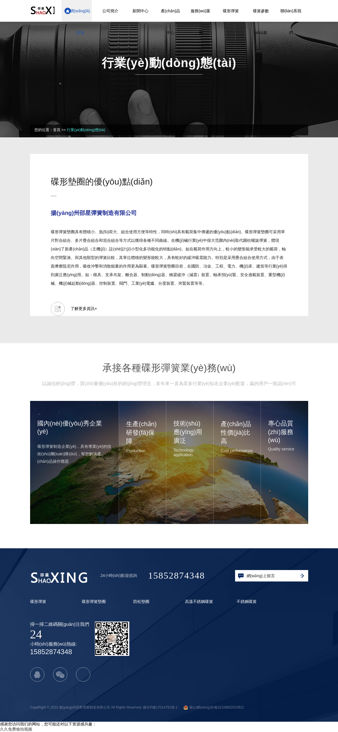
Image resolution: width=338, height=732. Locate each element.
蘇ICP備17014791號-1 (160, 707)
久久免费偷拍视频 (16, 729)
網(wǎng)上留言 (271, 576)
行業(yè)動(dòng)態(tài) (86, 130)
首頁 (56, 130)
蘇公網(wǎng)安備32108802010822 (213, 707)
